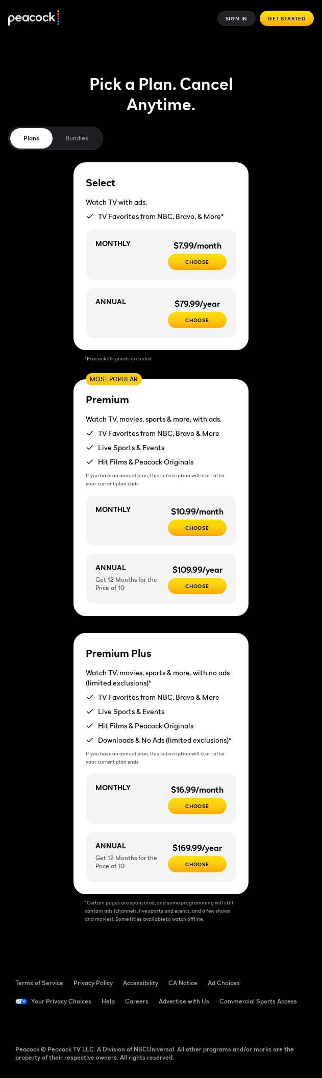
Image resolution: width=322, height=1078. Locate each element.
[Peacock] (33, 18)
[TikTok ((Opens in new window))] (50, 1024)
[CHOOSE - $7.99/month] (197, 262)
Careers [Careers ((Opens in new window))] (136, 1001)
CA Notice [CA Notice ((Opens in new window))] (182, 983)
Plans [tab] (31, 138)
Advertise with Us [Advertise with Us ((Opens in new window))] (184, 1001)
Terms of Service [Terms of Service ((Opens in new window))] (39, 983)
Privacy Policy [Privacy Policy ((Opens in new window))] (93, 983)
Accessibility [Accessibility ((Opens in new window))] (140, 983)
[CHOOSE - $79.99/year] (197, 320)
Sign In (237, 18)
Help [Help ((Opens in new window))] (108, 1001)
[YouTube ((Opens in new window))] (76, 1024)
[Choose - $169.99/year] (197, 864)
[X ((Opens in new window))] (129, 1024)
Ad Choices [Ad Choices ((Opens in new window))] (224, 983)
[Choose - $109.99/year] (197, 586)
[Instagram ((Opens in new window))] (103, 1024)
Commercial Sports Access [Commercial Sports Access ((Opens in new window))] (258, 1001)
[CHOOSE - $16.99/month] (197, 806)
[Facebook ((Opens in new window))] (23, 1024)
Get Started (287, 18)
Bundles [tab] (77, 138)
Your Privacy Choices (61, 1001)
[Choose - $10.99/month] (197, 528)
